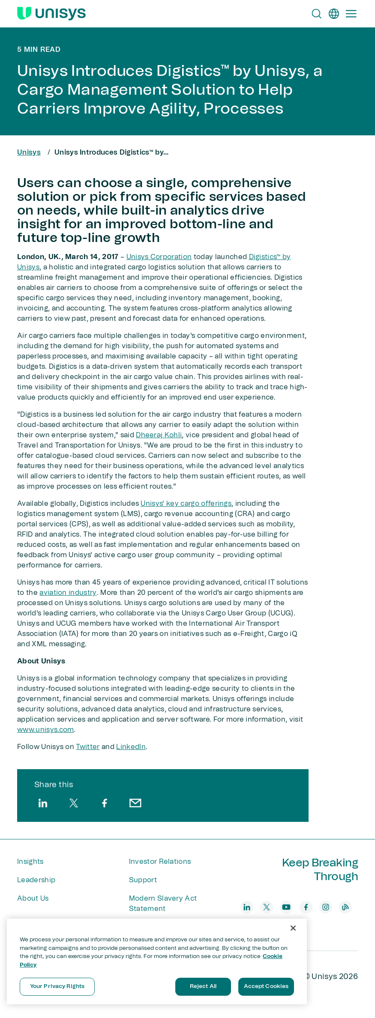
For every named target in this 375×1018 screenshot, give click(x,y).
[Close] (293, 928)
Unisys (29, 152)
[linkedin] (42, 803)
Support (143, 880)
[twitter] (73, 803)
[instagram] (325, 907)
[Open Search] (317, 14)
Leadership (36, 880)
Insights (30, 861)
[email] (135, 803)
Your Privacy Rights (57, 986)
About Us (33, 898)
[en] (334, 14)
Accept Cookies (266, 986)
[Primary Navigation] (351, 14)
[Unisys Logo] (51, 14)
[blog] (345, 907)
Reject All (203, 986)
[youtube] (286, 907)
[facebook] (104, 803)
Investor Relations (160, 861)
